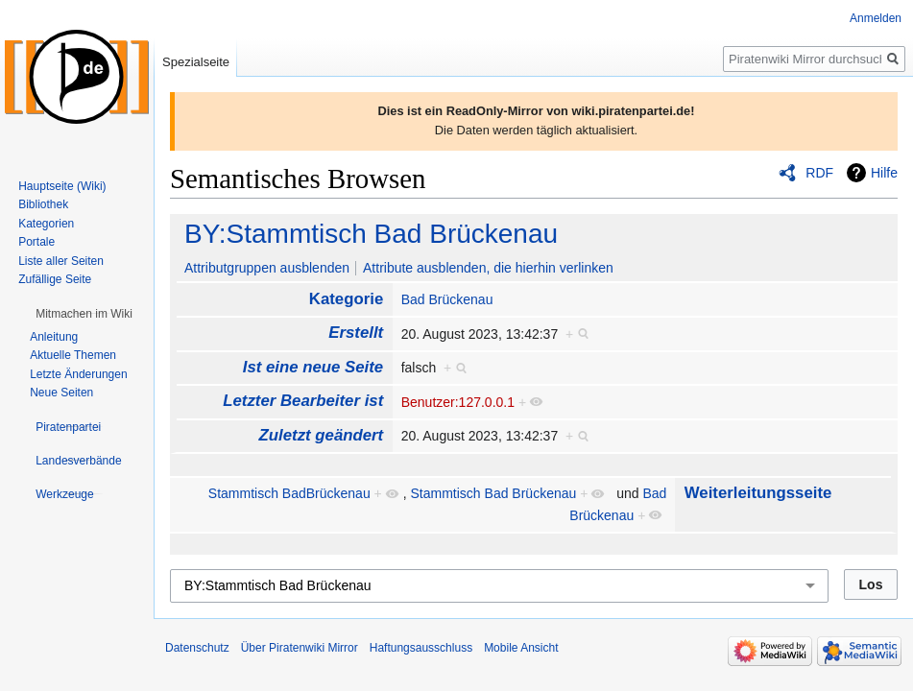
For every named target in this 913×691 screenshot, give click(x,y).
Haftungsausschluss (421, 648)
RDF (819, 172)
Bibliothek (43, 204)
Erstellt (355, 332)
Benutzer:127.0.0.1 (458, 402)
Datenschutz (197, 648)
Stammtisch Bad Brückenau (494, 493)
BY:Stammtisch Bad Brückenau (371, 234)
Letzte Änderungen (78, 374)
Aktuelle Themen (73, 355)
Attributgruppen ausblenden (266, 267)
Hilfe (884, 172)
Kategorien (46, 223)
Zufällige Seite (54, 279)
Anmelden (875, 18)
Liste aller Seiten (61, 261)
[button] (84, 314)
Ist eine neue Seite (313, 367)
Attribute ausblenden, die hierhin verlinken (488, 267)
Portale (36, 242)
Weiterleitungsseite (758, 493)
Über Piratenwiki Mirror (299, 648)
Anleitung (54, 337)
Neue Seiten (61, 392)
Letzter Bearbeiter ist (303, 401)
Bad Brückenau (447, 299)
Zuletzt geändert (321, 435)
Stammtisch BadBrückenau (289, 493)
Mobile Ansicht (521, 648)
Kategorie (346, 299)
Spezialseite (195, 62)
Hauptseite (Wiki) (62, 186)
